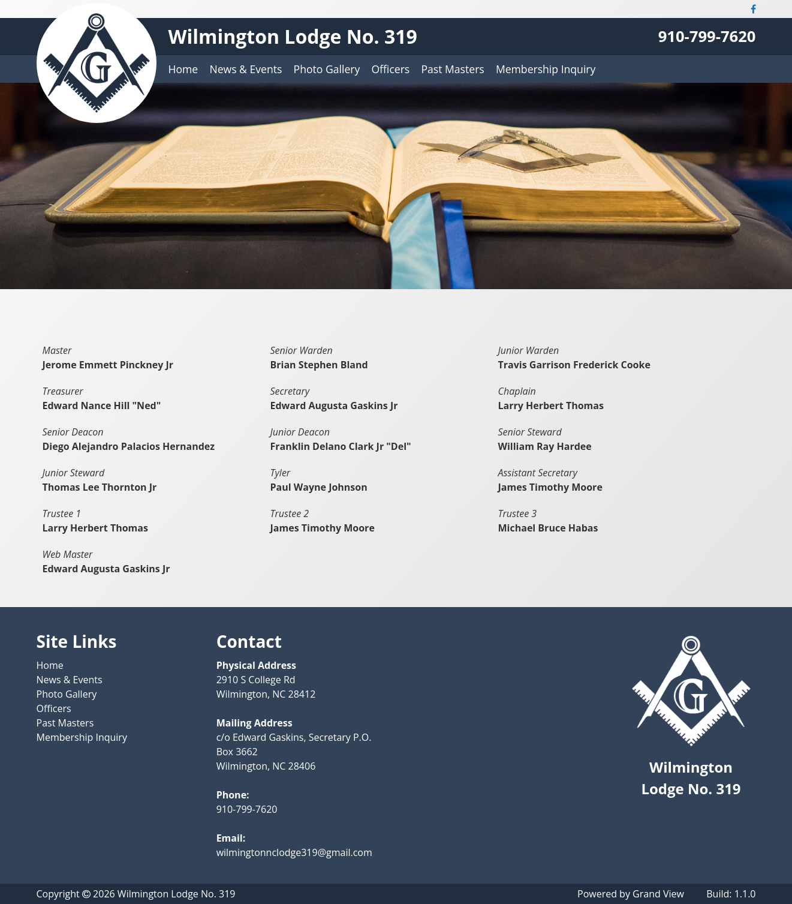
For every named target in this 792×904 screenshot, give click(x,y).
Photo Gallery (327, 69)
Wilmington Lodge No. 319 (292, 36)
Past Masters (452, 69)
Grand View (658, 893)
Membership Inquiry (545, 69)
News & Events (245, 69)
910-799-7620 (707, 36)
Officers (390, 69)
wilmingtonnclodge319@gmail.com (294, 852)
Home (183, 69)
